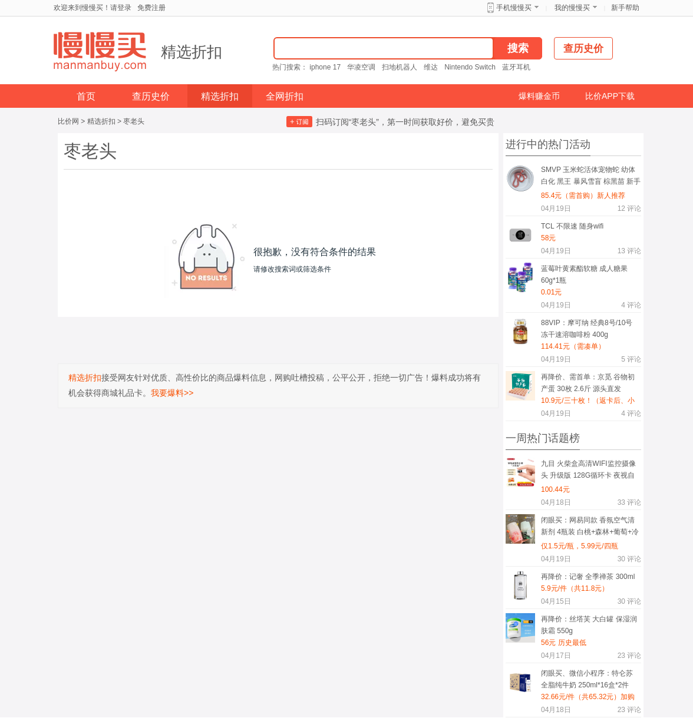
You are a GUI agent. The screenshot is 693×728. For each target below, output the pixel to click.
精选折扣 (191, 52)
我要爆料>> (172, 393)
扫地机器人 (399, 67)
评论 (629, 208)
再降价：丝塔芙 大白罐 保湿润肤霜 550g (589, 625)
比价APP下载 (610, 96)
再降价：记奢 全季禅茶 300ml (588, 577)
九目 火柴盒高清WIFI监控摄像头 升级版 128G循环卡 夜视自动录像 (588, 471)
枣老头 (133, 121)
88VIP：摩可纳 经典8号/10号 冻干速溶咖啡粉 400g (586, 329)
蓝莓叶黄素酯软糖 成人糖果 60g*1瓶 (584, 274)
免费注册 (151, 8)
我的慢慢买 (572, 8)
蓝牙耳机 (516, 67)
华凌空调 (361, 67)
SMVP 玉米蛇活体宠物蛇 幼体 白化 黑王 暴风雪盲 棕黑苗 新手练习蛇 (591, 178)
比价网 (68, 121)
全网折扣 (284, 96)
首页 (86, 96)
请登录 (120, 8)
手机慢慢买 (514, 8)
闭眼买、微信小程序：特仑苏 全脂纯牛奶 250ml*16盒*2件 (587, 679)
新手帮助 (625, 8)
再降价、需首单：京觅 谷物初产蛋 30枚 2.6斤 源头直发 (588, 383)
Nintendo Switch (470, 67)
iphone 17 (325, 67)
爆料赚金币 (539, 96)
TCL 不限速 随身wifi (572, 226)
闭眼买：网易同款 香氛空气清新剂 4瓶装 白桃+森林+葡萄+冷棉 (590, 528)
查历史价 (151, 96)
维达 (431, 67)
